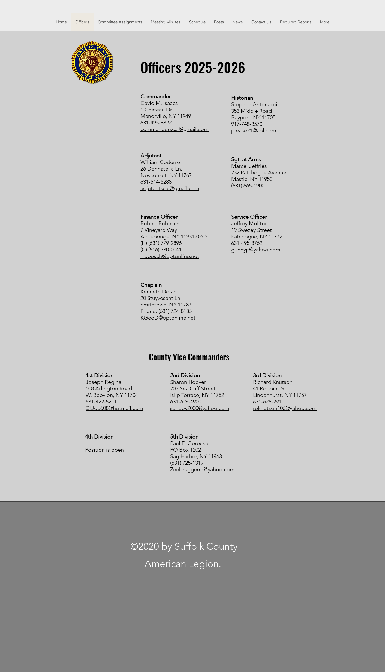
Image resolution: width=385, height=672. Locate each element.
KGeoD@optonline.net (167, 317)
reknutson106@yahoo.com (285, 408)
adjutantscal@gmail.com (169, 188)
